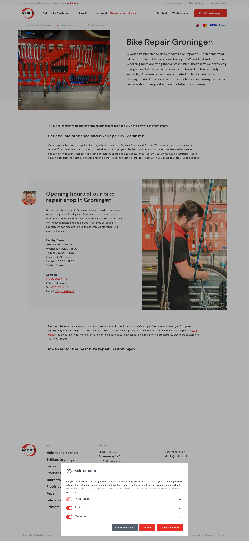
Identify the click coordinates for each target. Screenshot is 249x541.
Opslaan (147, 527)
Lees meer (71, 492)
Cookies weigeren (124, 527)
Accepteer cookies (170, 527)
